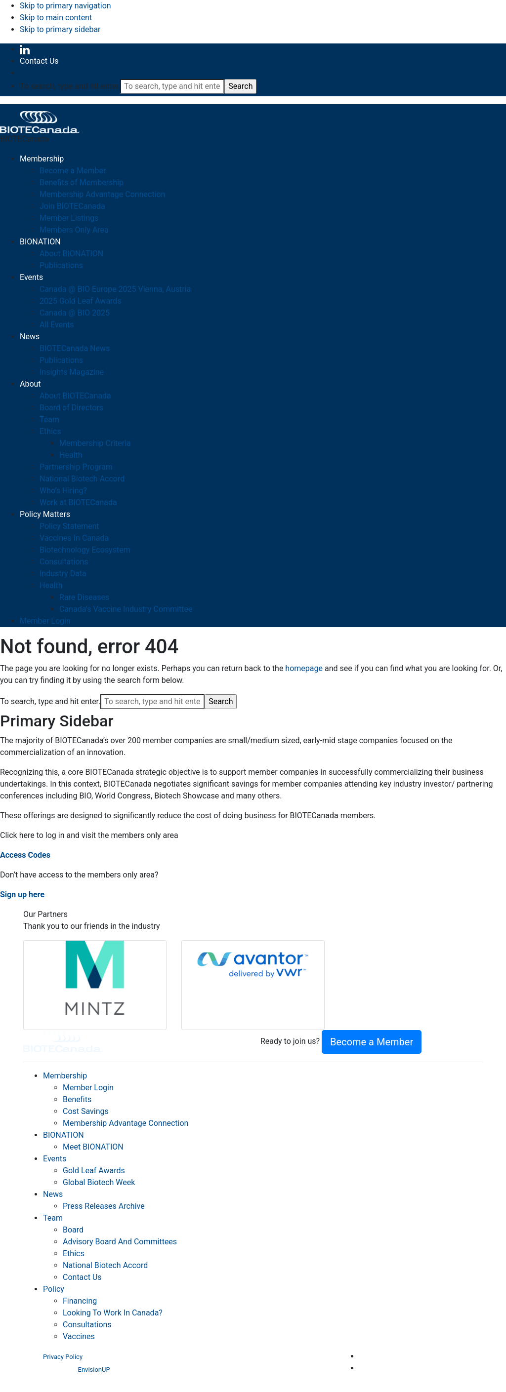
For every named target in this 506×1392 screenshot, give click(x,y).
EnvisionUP (94, 1369)
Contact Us (39, 61)
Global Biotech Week (99, 1182)
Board (73, 1229)
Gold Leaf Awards (94, 1170)
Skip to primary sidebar (60, 29)
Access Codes (25, 855)
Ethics (73, 1253)
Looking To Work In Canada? (113, 1312)
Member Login (88, 1087)
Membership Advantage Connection (125, 1123)
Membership (65, 1075)
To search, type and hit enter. (70, 86)
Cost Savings (86, 1111)
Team (53, 1218)
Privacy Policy (63, 1356)
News (53, 1194)
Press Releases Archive (104, 1206)
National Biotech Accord (105, 1265)
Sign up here (22, 894)
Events (54, 1158)
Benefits (77, 1099)
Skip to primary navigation (65, 5)
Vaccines (79, 1336)
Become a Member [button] (371, 1042)
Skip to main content (56, 17)
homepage (304, 668)
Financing (80, 1301)
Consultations (87, 1324)
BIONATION (63, 1135)
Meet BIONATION (93, 1147)
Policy (53, 1289)
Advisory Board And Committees (120, 1241)
